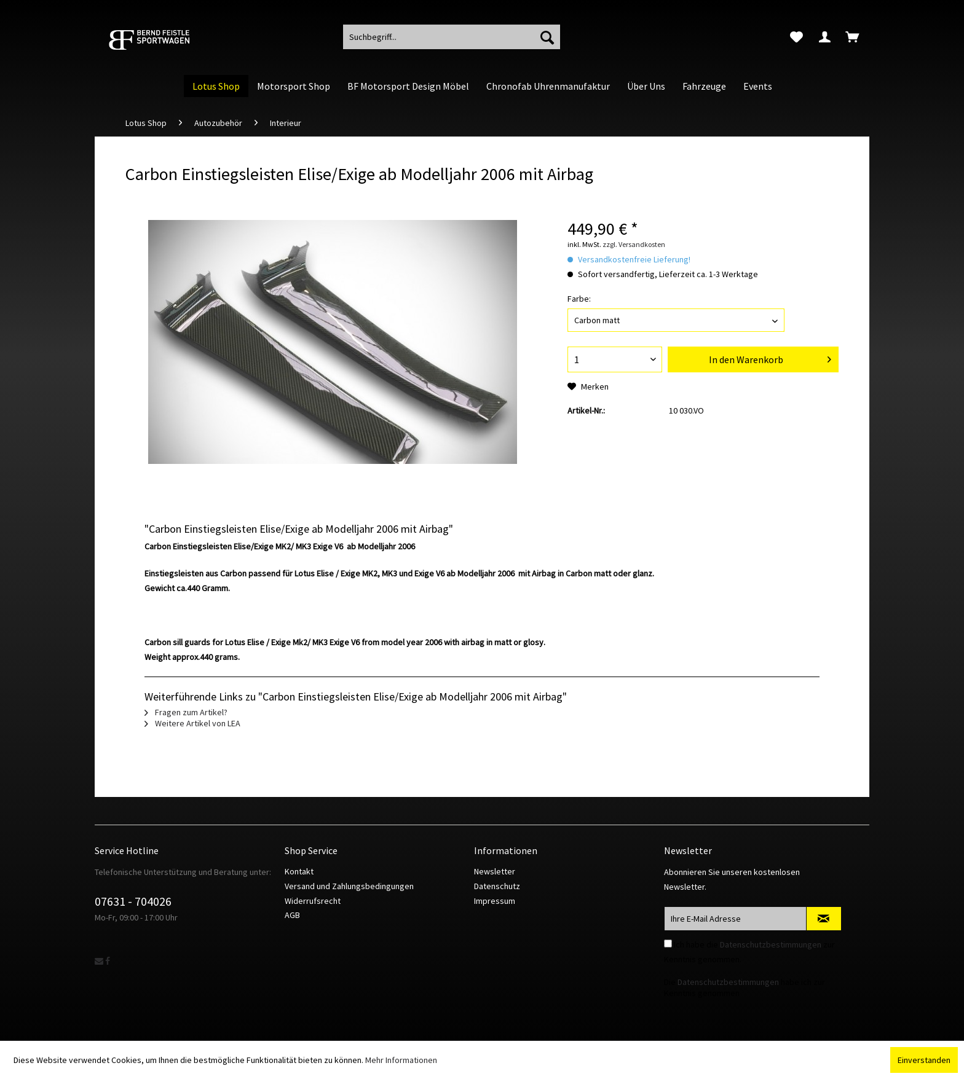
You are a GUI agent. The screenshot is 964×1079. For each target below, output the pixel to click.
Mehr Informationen (401, 1059)
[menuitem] (796, 37)
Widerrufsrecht (313, 900)
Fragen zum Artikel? (185, 712)
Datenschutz (497, 886)
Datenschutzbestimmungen (770, 944)
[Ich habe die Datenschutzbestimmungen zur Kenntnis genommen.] (668, 944)
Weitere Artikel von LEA (192, 723)
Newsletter (494, 871)
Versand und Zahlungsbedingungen (349, 886)
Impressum (494, 900)
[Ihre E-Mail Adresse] (735, 918)
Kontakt (299, 871)
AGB (292, 914)
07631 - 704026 (133, 901)
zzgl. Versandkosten (633, 244)
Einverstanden (924, 1059)
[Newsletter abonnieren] (824, 918)
